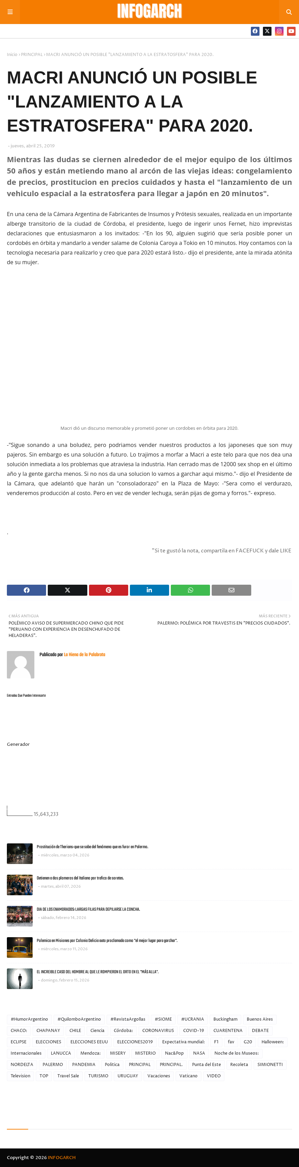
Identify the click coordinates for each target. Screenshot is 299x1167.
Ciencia (97, 1031)
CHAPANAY (48, 1031)
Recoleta (239, 1065)
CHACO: (19, 1031)
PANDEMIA (84, 1065)
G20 (248, 1042)
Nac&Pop (174, 1053)
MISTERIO (145, 1053)
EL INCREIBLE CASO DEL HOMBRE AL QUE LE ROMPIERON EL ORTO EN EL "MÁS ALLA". (97, 972)
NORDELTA (22, 1065)
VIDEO (214, 1076)
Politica (112, 1065)
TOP (44, 1076)
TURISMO (98, 1076)
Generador (18, 744)
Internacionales (26, 1053)
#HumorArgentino (29, 1019)
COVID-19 (193, 1031)
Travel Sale (68, 1076)
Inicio (12, 55)
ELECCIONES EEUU (89, 1042)
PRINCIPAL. (171, 1065)
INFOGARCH (62, 1158)
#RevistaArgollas (127, 1019)
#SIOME (163, 1019)
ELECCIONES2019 (135, 1042)
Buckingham (225, 1019)
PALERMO (53, 1065)
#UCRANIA (192, 1019)
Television (20, 1076)
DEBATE (260, 1031)
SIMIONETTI (270, 1065)
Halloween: (273, 1042)
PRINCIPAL (32, 55)
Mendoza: (90, 1053)
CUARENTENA (228, 1031)
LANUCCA (61, 1053)
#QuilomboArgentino (79, 1019)
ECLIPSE (18, 1042)
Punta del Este (206, 1065)
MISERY (118, 1053)
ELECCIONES (48, 1042)
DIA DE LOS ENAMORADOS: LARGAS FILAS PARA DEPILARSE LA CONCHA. (88, 909)
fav (231, 1042)
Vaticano (188, 1076)
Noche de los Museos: (236, 1053)
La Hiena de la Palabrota (84, 655)
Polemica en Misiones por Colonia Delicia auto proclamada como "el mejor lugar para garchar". (107, 940)
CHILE (75, 1031)
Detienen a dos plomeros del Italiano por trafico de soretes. (80, 878)
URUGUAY (128, 1076)
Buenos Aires (260, 1019)
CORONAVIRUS (158, 1031)
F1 (216, 1042)
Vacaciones (158, 1076)
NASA (199, 1053)
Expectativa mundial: (183, 1042)
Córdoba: (123, 1031)
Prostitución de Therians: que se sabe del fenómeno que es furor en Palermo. (92, 847)
